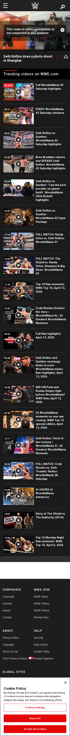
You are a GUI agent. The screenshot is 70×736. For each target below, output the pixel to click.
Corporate (8, 596)
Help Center (41, 644)
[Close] (65, 682)
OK (35, 30)
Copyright (8, 644)
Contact (7, 617)
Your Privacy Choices (10, 658)
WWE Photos (41, 610)
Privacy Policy (10, 637)
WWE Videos (41, 603)
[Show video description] (58, 57)
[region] (35, 706)
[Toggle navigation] (5, 5)
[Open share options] (66, 57)
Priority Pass (41, 617)
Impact (6, 610)
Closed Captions (42, 658)
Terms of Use (10, 651)
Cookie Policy (42, 651)
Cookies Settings (35, 707)
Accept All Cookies (35, 729)
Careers (7, 603)
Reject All (35, 718)
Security (38, 637)
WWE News (41, 596)
